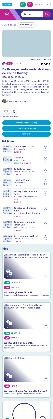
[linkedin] (16, 400)
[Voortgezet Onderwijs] (30, 4)
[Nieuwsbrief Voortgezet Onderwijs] (27, 380)
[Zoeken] (47, 14)
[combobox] (22, 14)
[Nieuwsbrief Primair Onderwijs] (27, 372)
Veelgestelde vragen (13, 344)
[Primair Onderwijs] (23, 4)
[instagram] (10, 400)
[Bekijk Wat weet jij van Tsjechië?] (26, 203)
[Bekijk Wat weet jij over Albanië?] (26, 165)
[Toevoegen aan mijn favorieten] (6, 112)
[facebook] (4, 400)
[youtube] (22, 400)
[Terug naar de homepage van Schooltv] (7, 4)
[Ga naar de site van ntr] (40, 406)
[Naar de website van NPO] (49, 4)
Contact (7, 340)
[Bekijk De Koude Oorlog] (26, 282)
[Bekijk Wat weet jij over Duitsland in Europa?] (26, 243)
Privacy (6, 351)
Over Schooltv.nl (11, 348)
